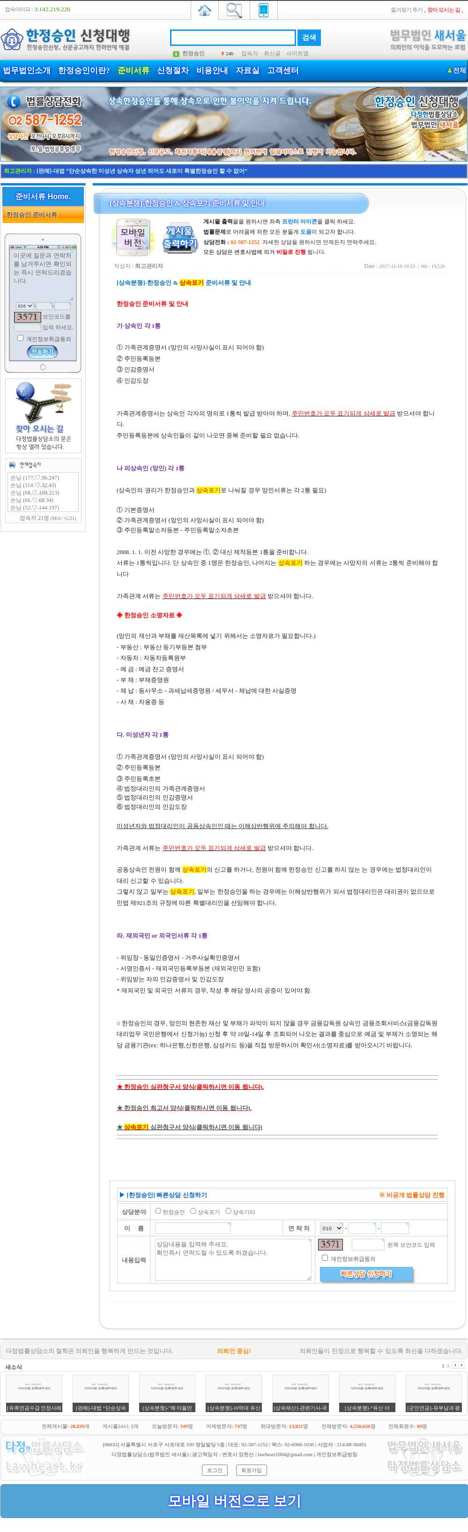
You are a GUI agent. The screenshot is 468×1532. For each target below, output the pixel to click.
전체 (459, 70)
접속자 (249, 53)
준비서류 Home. (42, 196)
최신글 (272, 53)
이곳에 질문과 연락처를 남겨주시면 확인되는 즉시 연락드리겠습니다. (43, 276)
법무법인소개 (27, 70)
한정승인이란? (84, 70)
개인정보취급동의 (48, 339)
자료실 (248, 70)
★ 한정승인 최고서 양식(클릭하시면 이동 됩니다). (184, 1107)
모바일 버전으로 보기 (234, 1501)
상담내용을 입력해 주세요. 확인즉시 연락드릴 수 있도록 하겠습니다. (233, 1260)
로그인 (215, 1470)
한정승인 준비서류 (30, 214)
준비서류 (133, 70)
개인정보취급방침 (336, 1454)
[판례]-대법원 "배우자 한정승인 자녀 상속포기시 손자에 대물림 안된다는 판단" (135, 171)
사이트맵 (297, 53)
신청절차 (173, 70)
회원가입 (251, 1470)
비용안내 (212, 70)
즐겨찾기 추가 (407, 10)
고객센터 (283, 70)
